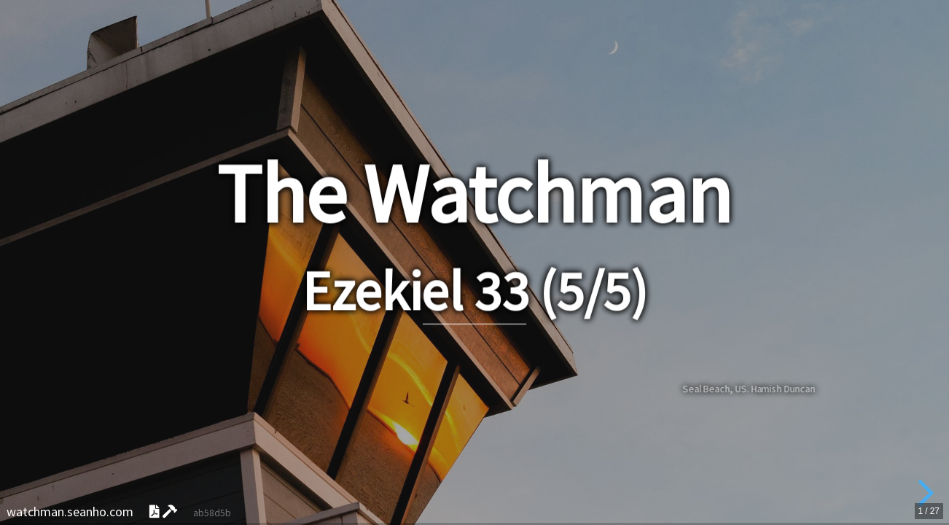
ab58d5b (212, 513)
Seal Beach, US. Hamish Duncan (748, 388)
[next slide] (923, 493)
